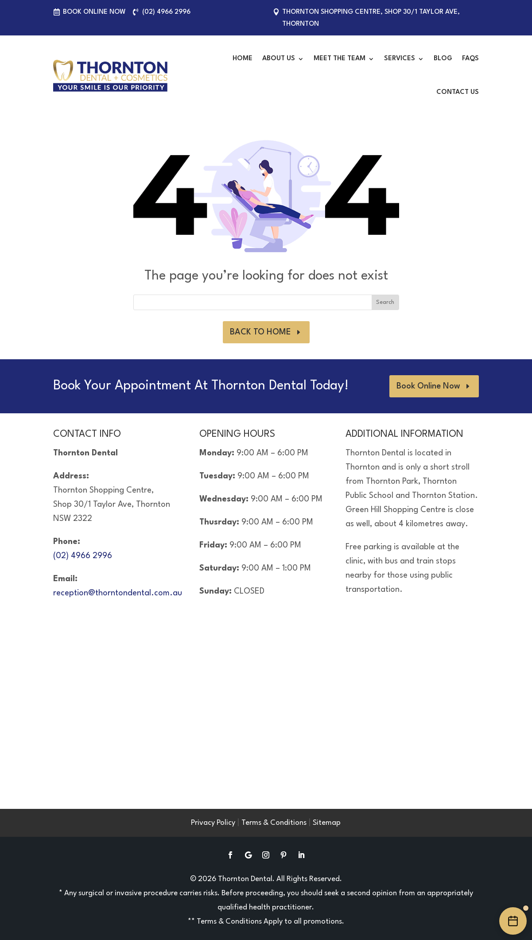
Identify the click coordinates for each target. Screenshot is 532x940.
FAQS (470, 58)
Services (399, 58)
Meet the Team (339, 58)
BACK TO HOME (260, 332)
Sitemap (327, 823)
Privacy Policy (213, 823)
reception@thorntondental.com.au (117, 593)
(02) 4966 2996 (166, 12)
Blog (443, 58)
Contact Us (457, 92)
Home (242, 58)
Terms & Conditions (274, 823)
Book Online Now (94, 12)
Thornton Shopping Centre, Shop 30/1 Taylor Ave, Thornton (371, 18)
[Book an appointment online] (513, 921)
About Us (278, 58)
